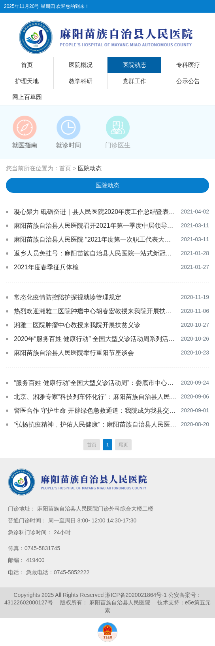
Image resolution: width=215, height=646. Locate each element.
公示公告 (188, 81)
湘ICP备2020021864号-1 (136, 595)
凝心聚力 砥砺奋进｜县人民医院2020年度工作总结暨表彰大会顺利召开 (113, 211)
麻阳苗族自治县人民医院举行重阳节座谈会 (74, 352)
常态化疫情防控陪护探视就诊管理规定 (67, 297)
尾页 (123, 445)
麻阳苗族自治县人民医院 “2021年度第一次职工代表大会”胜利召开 (106, 239)
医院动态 (134, 64)
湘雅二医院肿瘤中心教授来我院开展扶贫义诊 (77, 325)
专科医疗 (188, 64)
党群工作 (134, 81)
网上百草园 (27, 96)
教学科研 (80, 81)
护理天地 (27, 81)
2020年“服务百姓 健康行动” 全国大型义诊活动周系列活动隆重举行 (107, 338)
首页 (27, 64)
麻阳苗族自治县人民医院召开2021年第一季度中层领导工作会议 (103, 225)
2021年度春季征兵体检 (46, 267)
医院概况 (80, 64)
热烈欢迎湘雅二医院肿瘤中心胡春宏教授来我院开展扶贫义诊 (99, 311)
